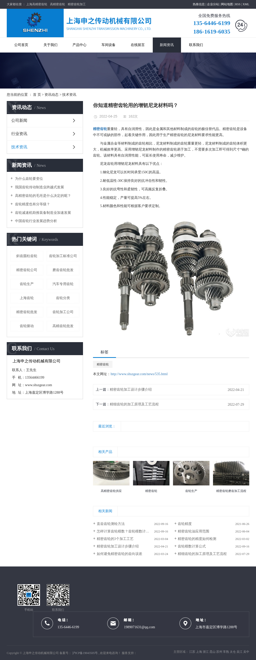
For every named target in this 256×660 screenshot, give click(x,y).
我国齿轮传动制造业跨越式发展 (39, 187)
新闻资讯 (167, 45)
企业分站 (213, 4)
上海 (199, 651)
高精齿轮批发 (63, 326)
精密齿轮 (103, 364)
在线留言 (138, 45)
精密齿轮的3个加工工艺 (115, 539)
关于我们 (51, 45)
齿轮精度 (185, 524)
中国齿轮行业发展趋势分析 (35, 221)
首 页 (37, 95)
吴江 (239, 651)
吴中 (246, 651)
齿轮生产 (27, 284)
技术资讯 (69, 95)
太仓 (233, 651)
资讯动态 (51, 95)
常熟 (226, 651)
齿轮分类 (63, 298)
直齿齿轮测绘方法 (111, 524)
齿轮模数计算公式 (192, 546)
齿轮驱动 (27, 326)
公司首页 (21, 45)
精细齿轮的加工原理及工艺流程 (134, 404)
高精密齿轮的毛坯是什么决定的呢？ (42, 196)
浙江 (206, 651)
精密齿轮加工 (77, 4)
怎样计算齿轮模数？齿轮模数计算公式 (126, 531)
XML (245, 4)
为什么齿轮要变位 (28, 179)
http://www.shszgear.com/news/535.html (139, 374)
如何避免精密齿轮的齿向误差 (119, 554)
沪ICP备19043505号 (85, 653)
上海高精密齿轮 (36, 4)
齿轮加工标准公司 (63, 256)
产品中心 (79, 45)
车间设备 (109, 45)
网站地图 (227, 4)
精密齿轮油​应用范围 (193, 531)
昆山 (213, 651)
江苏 (192, 651)
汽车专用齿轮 (63, 284)
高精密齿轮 (57, 4)
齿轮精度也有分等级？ (32, 204)
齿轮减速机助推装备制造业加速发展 (42, 213)
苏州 (219, 651)
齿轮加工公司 (63, 312)
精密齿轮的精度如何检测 (197, 539)
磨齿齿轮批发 (63, 270)
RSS (237, 4)
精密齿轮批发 (26, 312)
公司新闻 (19, 120)
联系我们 (196, 45)
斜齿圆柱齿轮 (26, 256)
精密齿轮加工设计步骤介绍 (131, 389)
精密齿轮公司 (26, 270)
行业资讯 (19, 134)
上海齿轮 (27, 298)
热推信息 (199, 4)
